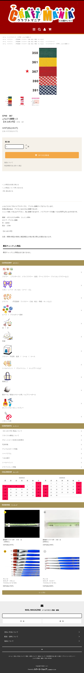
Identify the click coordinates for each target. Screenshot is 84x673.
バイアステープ (12, 37)
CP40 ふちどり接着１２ (24, 37)
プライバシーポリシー (68, 656)
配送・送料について (31, 656)
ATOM (50, 658)
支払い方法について (19, 656)
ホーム (4, 37)
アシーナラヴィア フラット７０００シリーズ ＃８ (9, 581)
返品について (8, 162)
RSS (46, 658)
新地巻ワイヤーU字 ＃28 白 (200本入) (52, 541)
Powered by (42, 669)
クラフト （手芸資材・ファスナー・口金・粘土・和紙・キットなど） (26, 39)
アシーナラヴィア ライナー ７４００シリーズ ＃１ (49, 581)
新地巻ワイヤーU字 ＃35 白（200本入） (12, 541)
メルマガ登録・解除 (37, 658)
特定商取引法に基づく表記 (12, 165)
